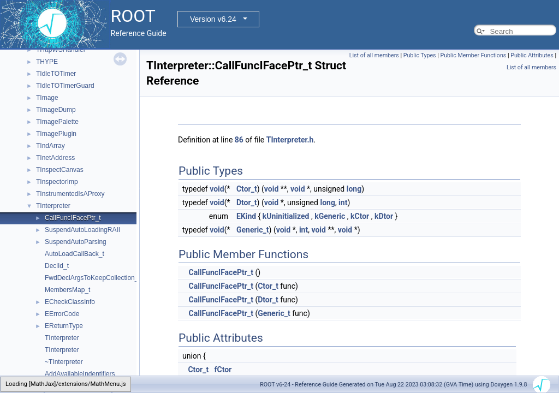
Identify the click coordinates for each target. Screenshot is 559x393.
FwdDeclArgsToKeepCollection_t (92, 278)
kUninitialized (286, 216)
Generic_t (252, 229)
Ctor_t (246, 188)
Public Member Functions (474, 55)
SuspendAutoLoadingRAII (82, 230)
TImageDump (56, 110)
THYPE (47, 62)
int (342, 202)
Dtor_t (246, 202)
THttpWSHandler (61, 49)
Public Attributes (532, 55)
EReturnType (64, 326)
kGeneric (329, 216)
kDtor (383, 216)
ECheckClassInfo (70, 302)
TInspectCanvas (60, 170)
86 (239, 139)
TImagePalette (57, 122)
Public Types (419, 55)
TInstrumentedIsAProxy (70, 194)
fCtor (223, 369)
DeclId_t (57, 266)
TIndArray (50, 146)
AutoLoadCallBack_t (74, 254)
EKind (246, 216)
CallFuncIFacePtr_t (73, 218)
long (354, 188)
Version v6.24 (213, 19)
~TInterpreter (64, 362)
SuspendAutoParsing (75, 242)
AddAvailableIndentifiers (80, 374)
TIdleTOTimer (56, 74)
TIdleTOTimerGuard (65, 86)
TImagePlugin (56, 134)
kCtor (359, 216)
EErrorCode (62, 314)
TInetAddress (55, 158)
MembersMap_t (67, 290)
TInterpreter (53, 206)
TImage (47, 98)
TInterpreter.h (290, 139)
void (217, 188)
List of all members (374, 55)
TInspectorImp (57, 182)
